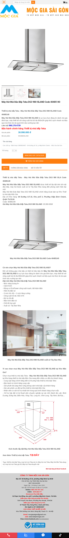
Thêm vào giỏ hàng (34, 161)
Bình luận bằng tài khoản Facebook (56, 469)
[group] (34, 53)
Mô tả (5, 168)
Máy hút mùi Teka (44, 462)
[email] (43, 535)
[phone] (8, 535)
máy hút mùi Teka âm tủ (29, 462)
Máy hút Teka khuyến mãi (30, 464)
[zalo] (26, 535)
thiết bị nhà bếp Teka (14, 462)
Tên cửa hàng (7, 141)
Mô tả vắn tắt (36, 168)
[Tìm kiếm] (33, 2)
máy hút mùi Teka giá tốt (13, 464)
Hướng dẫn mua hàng (19, 168)
